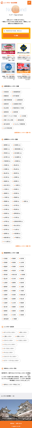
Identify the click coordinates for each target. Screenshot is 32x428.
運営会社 (12, 423)
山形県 (22, 262)
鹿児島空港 (21, 120)
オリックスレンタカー (9, 332)
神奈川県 (14, 274)
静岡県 (5, 286)
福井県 (22, 278)
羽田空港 (6, 92)
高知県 (22, 306)
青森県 (14, 258)
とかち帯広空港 (8, 128)
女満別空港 (20, 100)
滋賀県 (5, 290)
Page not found (18, 15)
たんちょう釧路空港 (19, 124)
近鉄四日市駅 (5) (18, 221)
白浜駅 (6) (6, 209)
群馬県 (5, 270)
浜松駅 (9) (6, 165)
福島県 (5, 266)
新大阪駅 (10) (18, 153)
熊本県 (5, 315)
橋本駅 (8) (16, 173)
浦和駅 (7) (6, 193)
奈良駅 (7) (16, 189)
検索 (16, 35)
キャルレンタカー (8, 352)
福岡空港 (6, 112)
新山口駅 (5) (17, 225)
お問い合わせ (19, 423)
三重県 (22, 286)
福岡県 (5, 310)
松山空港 (6, 108)
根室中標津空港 (8, 100)
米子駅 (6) (16, 205)
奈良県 (14, 294)
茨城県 (14, 266)
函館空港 (6, 104)
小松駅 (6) (6, 197)
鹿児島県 (6, 319)
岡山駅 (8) (16, 169)
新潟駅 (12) (17, 145)
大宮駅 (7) (6, 189)
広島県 (5, 302)
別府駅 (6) (6, 213)
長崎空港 (15, 112)
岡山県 (22, 298)
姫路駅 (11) (7, 149)
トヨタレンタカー (22, 340)
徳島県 (22, 302)
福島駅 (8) (6, 181)
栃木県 (22, 266)
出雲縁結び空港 (17, 104)
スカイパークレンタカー (10, 356)
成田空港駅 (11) (19, 149)
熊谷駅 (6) (16, 209)
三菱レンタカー (8, 336)
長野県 (14, 282)
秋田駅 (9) (17, 161)
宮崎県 (22, 315)
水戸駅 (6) (6, 221)
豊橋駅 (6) (6, 201)
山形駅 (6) (6, 217)
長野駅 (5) (6, 233)
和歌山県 (22, 294)
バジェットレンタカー (9, 344)
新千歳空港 (16, 96)
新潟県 (23, 274)
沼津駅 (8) (16, 177)
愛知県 (14, 286)
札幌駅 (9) (6, 169)
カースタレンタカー (9, 348)
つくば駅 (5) (7, 241)
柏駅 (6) (26, 201)
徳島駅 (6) (16, 197)
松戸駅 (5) (6, 229)
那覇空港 (6, 96)
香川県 (5, 306)
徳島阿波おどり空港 (18, 108)
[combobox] (16, 31)
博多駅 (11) (7, 153)
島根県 (14, 298)
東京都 (5, 274)
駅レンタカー (23, 332)
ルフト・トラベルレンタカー (11, 360)
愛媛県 (14, 306)
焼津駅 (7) (16, 181)
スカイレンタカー (8, 340)
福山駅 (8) (6, 173)
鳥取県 (5, 298)
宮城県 (5, 262)
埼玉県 (14, 270)
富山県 (5, 278)
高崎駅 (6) (16, 201)
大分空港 (23, 116)
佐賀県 (14, 310)
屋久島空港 (7, 124)
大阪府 (22, 290)
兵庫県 (5, 294)
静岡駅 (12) (7, 145)
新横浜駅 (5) (7, 237)
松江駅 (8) (6, 177)
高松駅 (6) (16, 193)
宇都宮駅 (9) (7, 161)
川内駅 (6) (6, 205)
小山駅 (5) (16, 229)
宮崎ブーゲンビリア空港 (10, 116)
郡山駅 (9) (16, 165)
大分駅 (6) (16, 217)
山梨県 (5, 282)
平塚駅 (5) (17, 237)
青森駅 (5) (6, 225)
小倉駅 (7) (17, 185)
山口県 (14, 302)
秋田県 (14, 262)
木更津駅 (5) (17, 233)
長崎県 (22, 310)
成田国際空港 (16, 92)
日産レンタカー (21, 336)
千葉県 (22, 270)
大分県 (14, 315)
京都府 (14, 290)
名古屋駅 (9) (18, 157)
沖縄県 (15, 319)
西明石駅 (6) (17, 213)
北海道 (5, 258)
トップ (10, 15)
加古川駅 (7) (7, 185)
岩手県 (22, 258)
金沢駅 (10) (7, 157)
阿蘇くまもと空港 (8, 120)
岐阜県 (22, 282)
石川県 (14, 278)
